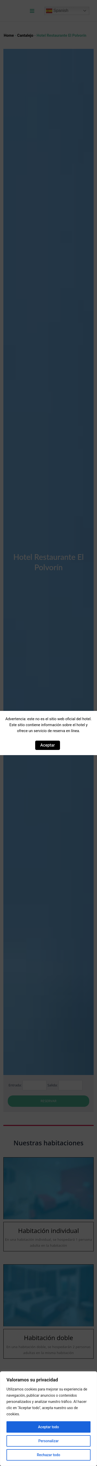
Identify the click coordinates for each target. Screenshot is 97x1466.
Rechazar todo (48, 1455)
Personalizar (48, 1441)
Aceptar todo (48, 1427)
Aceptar (47, 745)
